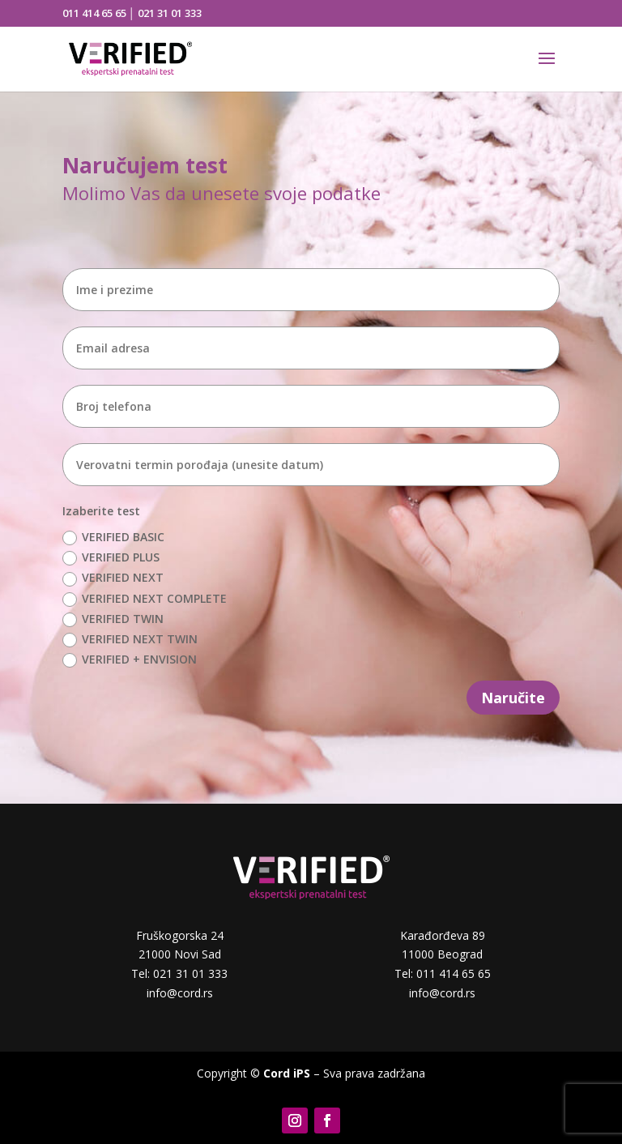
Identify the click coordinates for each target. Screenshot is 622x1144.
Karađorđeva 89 (442, 935)
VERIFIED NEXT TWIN (130, 639)
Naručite (513, 697)
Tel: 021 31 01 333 (179, 973)
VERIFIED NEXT (113, 578)
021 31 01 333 (170, 13)
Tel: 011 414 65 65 (442, 973)
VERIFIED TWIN (113, 619)
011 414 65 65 (94, 13)
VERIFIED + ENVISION (129, 659)
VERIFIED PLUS (111, 557)
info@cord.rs (180, 993)
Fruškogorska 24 (180, 935)
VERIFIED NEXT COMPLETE (144, 599)
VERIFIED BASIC (113, 537)
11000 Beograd (442, 954)
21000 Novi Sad (179, 954)
